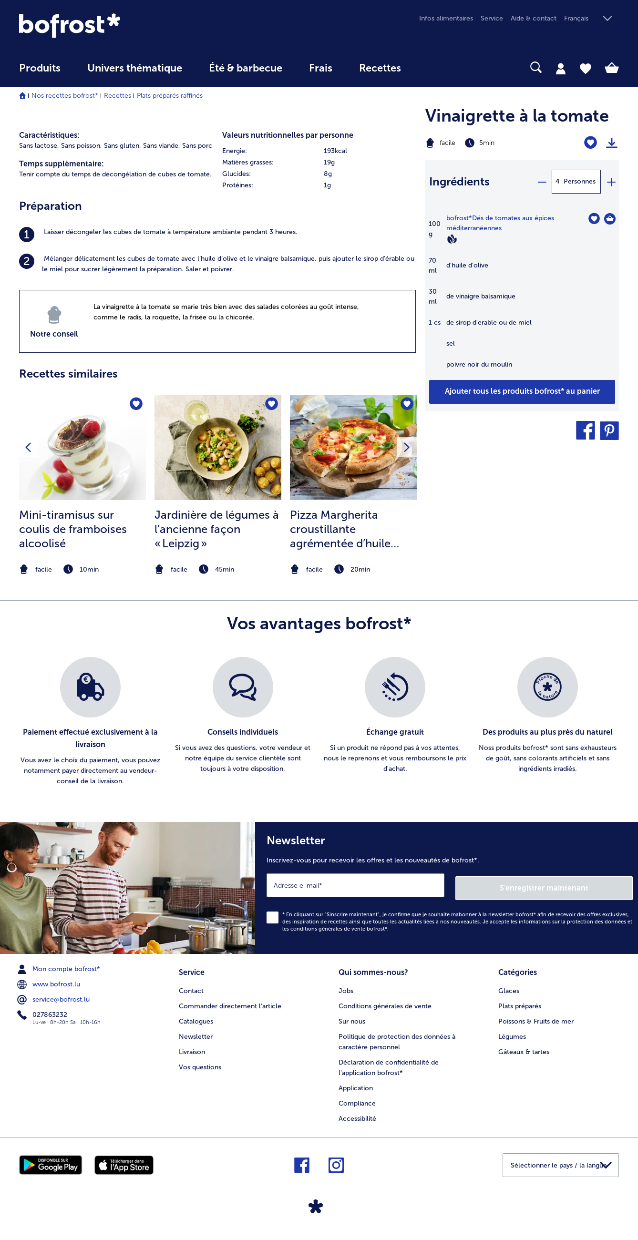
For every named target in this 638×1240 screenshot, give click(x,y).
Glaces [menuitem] (508, 987)
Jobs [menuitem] (346, 987)
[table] (522, 296)
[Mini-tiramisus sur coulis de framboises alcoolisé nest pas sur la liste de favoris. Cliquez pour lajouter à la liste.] (136, 405)
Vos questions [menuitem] (200, 1063)
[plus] (611, 182)
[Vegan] (452, 239)
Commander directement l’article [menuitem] (230, 1002)
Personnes (580, 181)
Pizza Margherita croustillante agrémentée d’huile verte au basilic (340, 529)
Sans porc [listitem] (197, 146)
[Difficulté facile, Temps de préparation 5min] (488, 143)
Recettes (117, 96)
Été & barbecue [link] (245, 68)
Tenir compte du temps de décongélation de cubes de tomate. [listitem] (115, 174)
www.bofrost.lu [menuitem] (49, 981)
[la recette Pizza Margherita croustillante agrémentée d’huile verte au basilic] (353, 447)
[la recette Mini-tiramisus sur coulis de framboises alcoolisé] (82, 447)
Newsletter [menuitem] (196, 1032)
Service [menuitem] (492, 18)
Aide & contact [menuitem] (533, 18)
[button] (591, 18)
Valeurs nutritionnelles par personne (287, 135)
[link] (109, 25)
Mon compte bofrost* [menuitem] (59, 966)
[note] (82, 569)
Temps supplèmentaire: (61, 163)
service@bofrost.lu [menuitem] (54, 997)
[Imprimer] (612, 143)
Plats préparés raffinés (170, 96)
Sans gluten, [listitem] (122, 146)
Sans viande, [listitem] (161, 146)
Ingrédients (459, 181)
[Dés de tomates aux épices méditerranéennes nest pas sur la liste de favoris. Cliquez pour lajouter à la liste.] (593, 218)
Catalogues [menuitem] (196, 1017)
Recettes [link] (380, 68)
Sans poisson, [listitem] (81, 146)
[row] (319, 151)
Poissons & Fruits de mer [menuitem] (536, 1017)
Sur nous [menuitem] (352, 1017)
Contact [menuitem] (191, 987)
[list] (319, 722)
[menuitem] (40, 73)
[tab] (560, 68)
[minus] (541, 182)
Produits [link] (40, 68)
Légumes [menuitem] (512, 1032)
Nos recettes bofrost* (64, 96)
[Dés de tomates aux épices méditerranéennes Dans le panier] (610, 219)
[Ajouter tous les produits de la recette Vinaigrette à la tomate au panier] (522, 392)
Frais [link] (320, 68)
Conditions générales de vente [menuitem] (385, 1002)
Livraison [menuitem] (192, 1048)
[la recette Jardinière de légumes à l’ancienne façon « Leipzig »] (218, 447)
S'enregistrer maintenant (576, 885)
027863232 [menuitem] (43, 1012)
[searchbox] (434, 67)
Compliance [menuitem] (357, 1099)
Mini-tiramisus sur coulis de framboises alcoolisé (73, 529)
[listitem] (217, 234)
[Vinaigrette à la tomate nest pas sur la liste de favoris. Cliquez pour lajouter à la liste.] (590, 143)
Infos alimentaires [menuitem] (446, 18)
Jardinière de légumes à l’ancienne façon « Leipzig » (216, 529)
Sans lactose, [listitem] (39, 146)
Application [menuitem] (356, 1084)
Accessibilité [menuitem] (357, 1114)
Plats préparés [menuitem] (519, 1002)
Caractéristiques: (49, 135)
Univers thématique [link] (134, 68)
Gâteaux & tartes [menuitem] (523, 1048)
